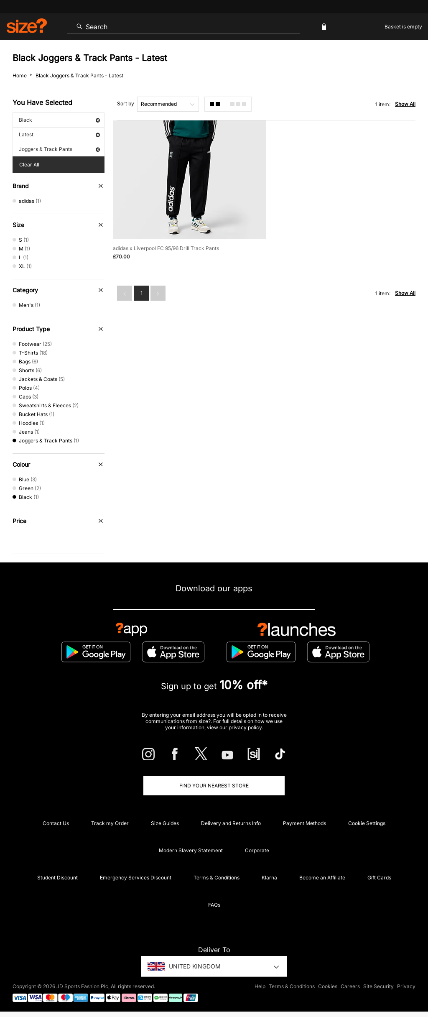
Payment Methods (304, 823)
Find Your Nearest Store (214, 785)
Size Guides (165, 823)
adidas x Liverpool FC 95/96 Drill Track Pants (166, 248)
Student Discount (57, 877)
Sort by (125, 103)
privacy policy (245, 727)
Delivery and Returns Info (231, 823)
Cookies (327, 986)
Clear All (29, 164)
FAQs (214, 905)
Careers (350, 986)
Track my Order (110, 823)
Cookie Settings (366, 823)
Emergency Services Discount (135, 877)
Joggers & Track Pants (59, 149)
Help (260, 986)
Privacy (406, 986)
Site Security (378, 986)
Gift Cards (379, 877)
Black (59, 120)
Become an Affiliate (322, 877)
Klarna (269, 877)
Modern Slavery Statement (191, 850)
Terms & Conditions (216, 877)
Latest (59, 134)
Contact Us (56, 823)
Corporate (257, 850)
